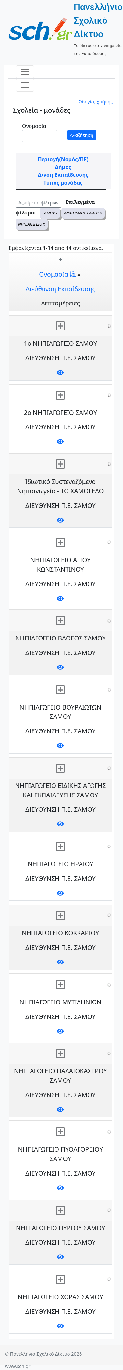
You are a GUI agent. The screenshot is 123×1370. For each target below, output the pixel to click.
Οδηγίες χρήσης (96, 101)
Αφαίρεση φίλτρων (38, 203)
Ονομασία (34, 126)
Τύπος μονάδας (62, 182)
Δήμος (63, 167)
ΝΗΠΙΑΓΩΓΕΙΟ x (31, 224)
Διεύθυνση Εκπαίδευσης (60, 288)
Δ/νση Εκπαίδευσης (63, 174)
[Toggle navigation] (25, 71)
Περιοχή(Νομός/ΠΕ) (63, 159)
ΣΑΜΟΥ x (49, 213)
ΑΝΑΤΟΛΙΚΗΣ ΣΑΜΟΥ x (83, 213)
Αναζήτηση (81, 135)
